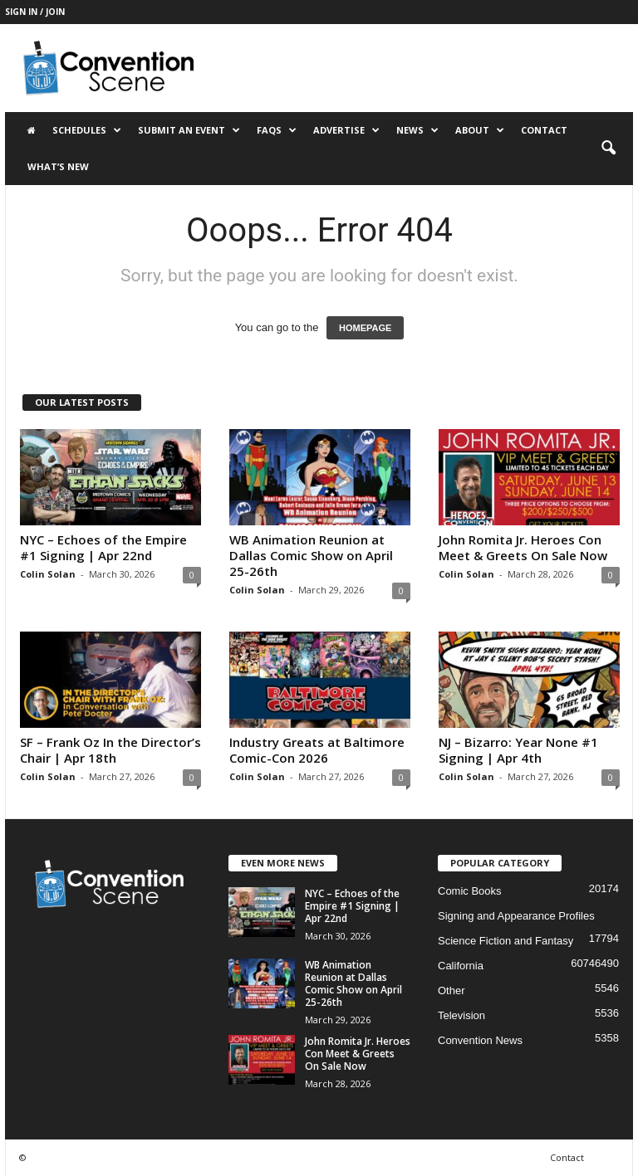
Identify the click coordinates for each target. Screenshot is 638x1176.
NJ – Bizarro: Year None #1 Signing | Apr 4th (518, 750)
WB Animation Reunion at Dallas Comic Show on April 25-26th (311, 555)
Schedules (86, 130)
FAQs (277, 130)
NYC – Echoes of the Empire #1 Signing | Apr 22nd (103, 547)
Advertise (346, 130)
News (417, 130)
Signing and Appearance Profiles (516, 916)
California (460, 965)
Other (451, 990)
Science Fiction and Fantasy (505, 940)
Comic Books (470, 891)
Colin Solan (48, 574)
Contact (544, 130)
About (479, 130)
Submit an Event (189, 130)
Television (461, 1015)
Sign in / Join (35, 11)
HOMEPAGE (365, 328)
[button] (608, 148)
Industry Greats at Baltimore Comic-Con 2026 (317, 750)
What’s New (58, 166)
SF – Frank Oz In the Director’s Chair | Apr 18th (110, 750)
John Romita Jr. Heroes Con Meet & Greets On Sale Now (523, 547)
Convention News (480, 1040)
